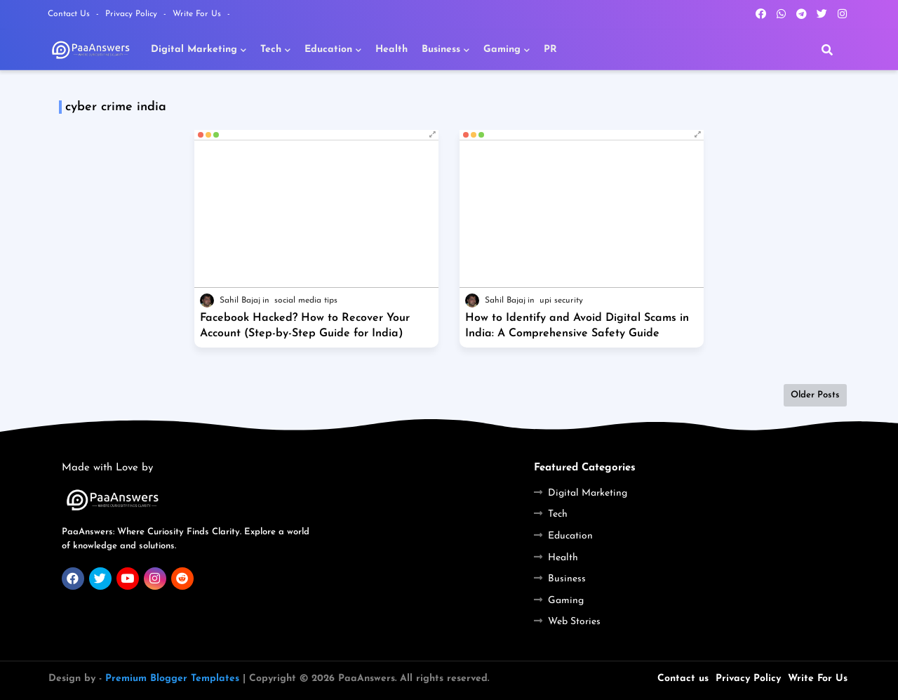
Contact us (683, 678)
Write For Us (198, 14)
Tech (270, 49)
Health (391, 49)
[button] (827, 50)
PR (550, 49)
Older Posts (815, 394)
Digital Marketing (194, 49)
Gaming (502, 49)
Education (328, 49)
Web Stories (574, 621)
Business (441, 49)
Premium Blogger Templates (172, 678)
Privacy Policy (132, 14)
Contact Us (70, 14)
